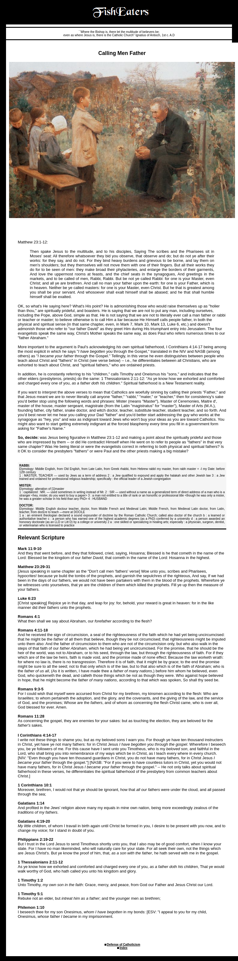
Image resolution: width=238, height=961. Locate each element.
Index (123, 948)
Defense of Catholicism (123, 944)
